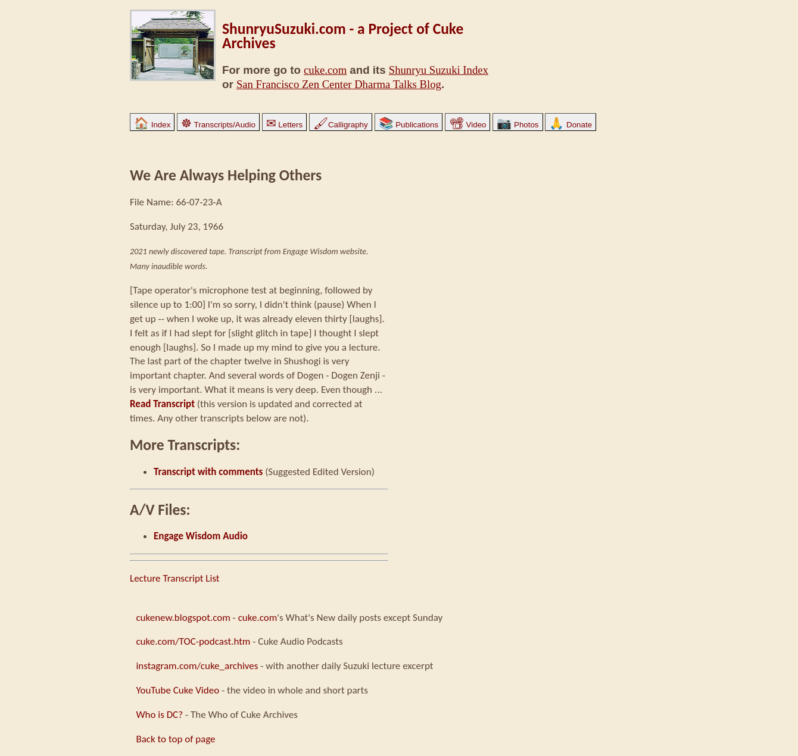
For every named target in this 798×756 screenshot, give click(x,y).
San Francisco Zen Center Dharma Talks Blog (338, 84)
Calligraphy (340, 124)
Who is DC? (159, 714)
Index (152, 124)
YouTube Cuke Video (177, 690)
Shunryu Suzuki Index (438, 70)
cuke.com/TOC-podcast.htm (193, 641)
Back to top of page (175, 739)
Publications (409, 124)
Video (468, 124)
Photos (517, 124)
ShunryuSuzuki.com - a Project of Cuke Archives (342, 36)
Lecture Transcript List (175, 578)
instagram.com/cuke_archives (197, 666)
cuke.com (325, 70)
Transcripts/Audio (218, 124)
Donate (570, 124)
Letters (284, 124)
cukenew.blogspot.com (183, 617)
